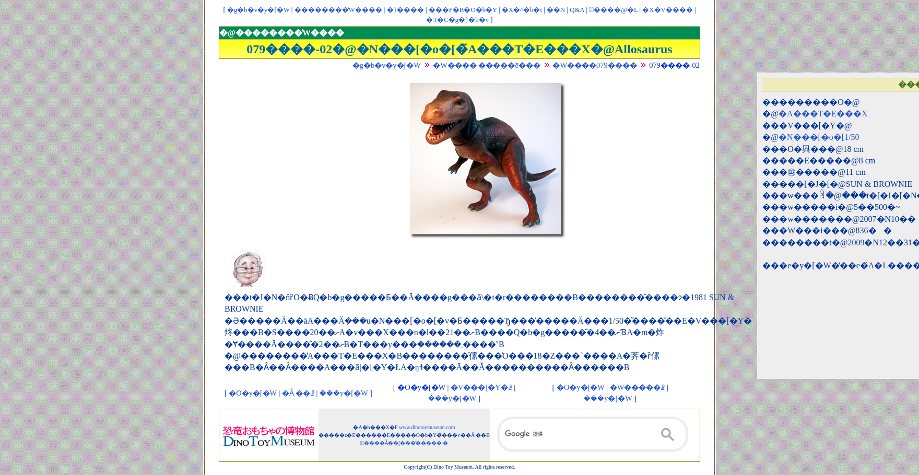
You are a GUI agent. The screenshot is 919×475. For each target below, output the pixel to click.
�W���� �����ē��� (486, 65)
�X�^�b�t (522, 10)
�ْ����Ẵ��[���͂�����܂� (404, 443)
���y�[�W (344, 393)
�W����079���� (594, 65)
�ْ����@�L (613, 10)
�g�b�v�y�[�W (258, 10)
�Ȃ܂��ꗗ (298, 393)
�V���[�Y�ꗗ (481, 387)
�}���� (405, 10)
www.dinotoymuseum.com (427, 427)
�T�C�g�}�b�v (457, 19)
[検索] (592, 434)
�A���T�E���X (823, 113)
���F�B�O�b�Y (463, 10)
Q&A (577, 10)
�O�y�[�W (253, 393)
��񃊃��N (556, 10)
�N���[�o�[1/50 (819, 137)
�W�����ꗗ (637, 387)
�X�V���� (667, 10)
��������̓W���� (338, 10)
